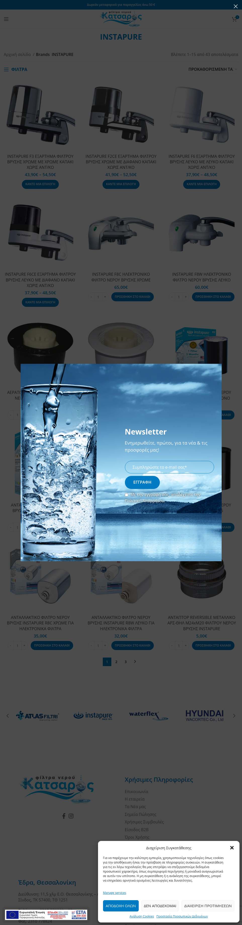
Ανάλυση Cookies (142, 916)
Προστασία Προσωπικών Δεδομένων (182, 916)
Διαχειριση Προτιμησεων (208, 905)
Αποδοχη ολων (121, 905)
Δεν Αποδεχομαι (160, 905)
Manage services (114, 893)
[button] (231, 847)
